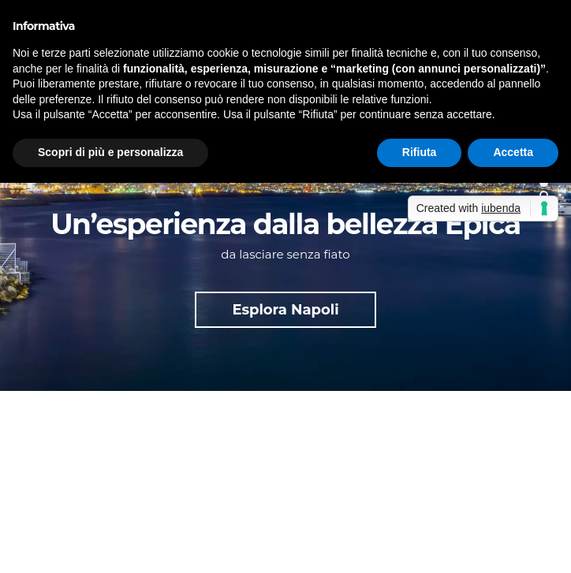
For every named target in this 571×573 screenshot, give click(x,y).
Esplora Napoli (285, 309)
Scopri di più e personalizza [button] (110, 152)
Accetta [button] (513, 152)
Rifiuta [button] (419, 152)
